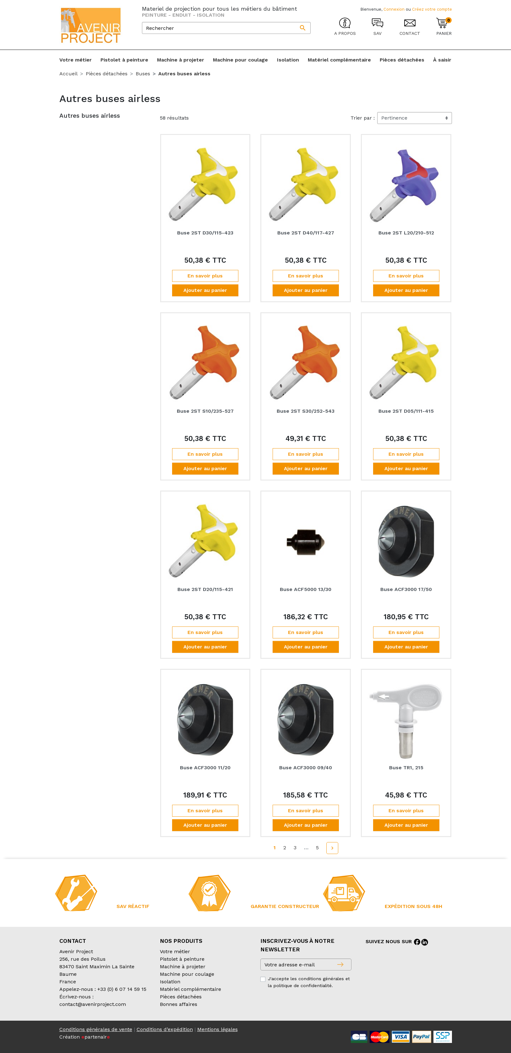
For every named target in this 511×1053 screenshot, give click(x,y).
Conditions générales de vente (95, 1029)
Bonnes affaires (178, 1004)
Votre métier (175, 951)
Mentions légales (217, 1029)
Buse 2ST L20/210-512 (406, 233)
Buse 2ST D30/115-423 (205, 233)
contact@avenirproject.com (92, 1004)
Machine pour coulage (187, 974)
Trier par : (363, 118)
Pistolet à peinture (182, 959)
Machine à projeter (182, 967)
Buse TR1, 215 (406, 768)
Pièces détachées (181, 997)
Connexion (394, 9)
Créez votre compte (432, 9)
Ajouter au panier (205, 290)
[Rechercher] (226, 28)
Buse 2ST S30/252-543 (305, 411)
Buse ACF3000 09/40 (305, 768)
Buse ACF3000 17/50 (406, 589)
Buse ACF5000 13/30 (305, 589)
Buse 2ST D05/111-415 (406, 411)
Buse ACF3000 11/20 (205, 768)
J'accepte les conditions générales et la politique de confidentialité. (309, 982)
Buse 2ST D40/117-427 (305, 233)
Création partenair (84, 1037)
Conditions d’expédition (165, 1029)
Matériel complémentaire (190, 989)
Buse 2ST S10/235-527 (205, 411)
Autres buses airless (89, 115)
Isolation (170, 982)
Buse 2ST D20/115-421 (205, 589)
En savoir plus (205, 276)
